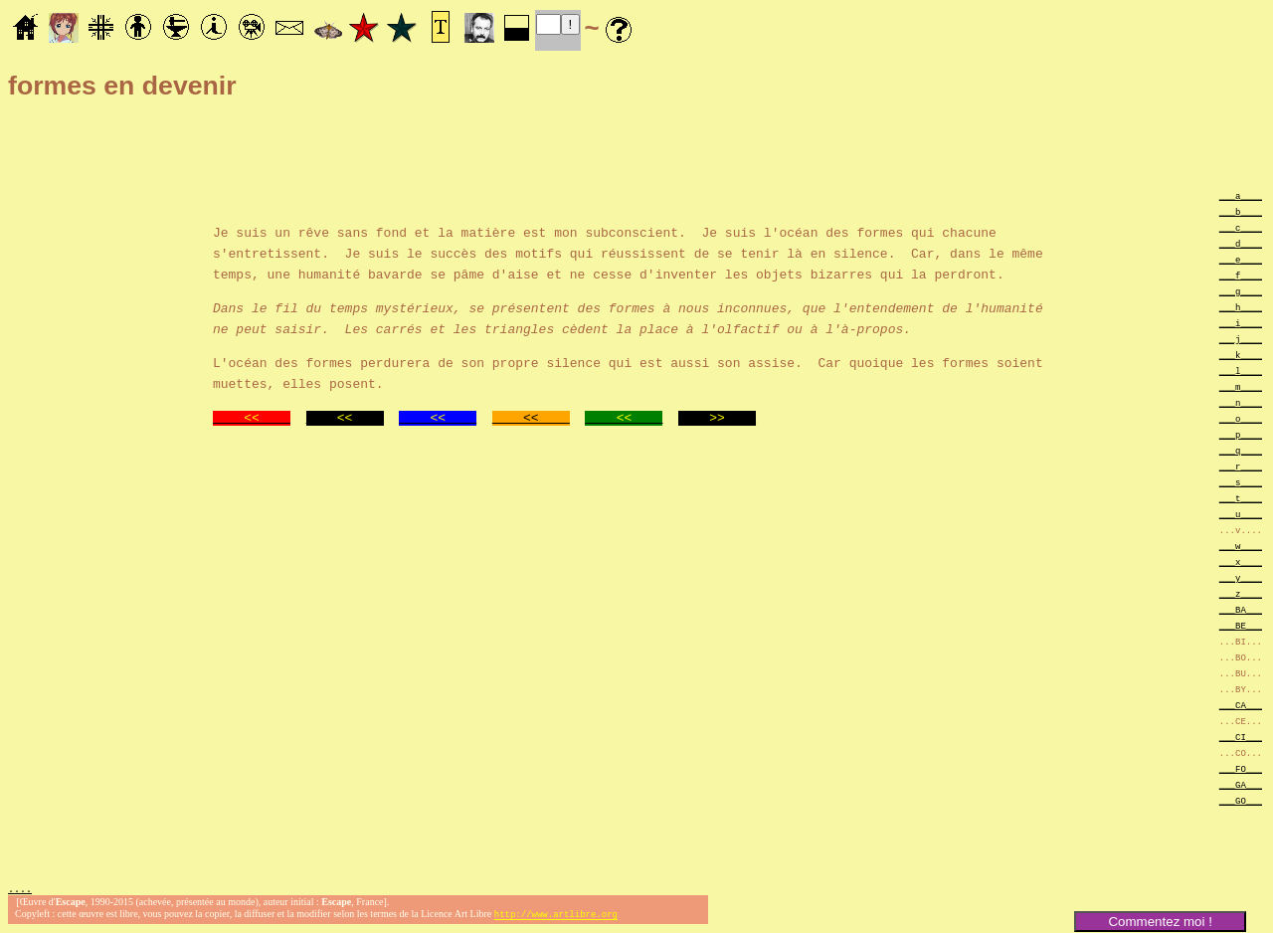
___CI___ (1240, 736)
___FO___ (1240, 768)
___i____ (1240, 322)
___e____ (1240, 259)
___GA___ (1240, 784)
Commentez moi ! (1159, 921)
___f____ (1240, 275)
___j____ (1240, 338)
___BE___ (1240, 625)
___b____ (1240, 211)
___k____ (1240, 354)
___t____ (1240, 497)
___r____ (1240, 466)
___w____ (1240, 545)
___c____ (1240, 227)
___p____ (1240, 434)
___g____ (1240, 290)
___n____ (1240, 402)
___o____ (1240, 418)
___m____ (1240, 386)
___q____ (1240, 450)
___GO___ (1240, 800)
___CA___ (1240, 704)
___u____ (1240, 513)
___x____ (1240, 561)
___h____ (1240, 306)
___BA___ (1240, 609)
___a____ (1240, 195)
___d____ (1240, 243)
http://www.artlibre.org (556, 916)
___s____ (1240, 481)
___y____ (1240, 577)
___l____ (1240, 370)
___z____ (1240, 593)
